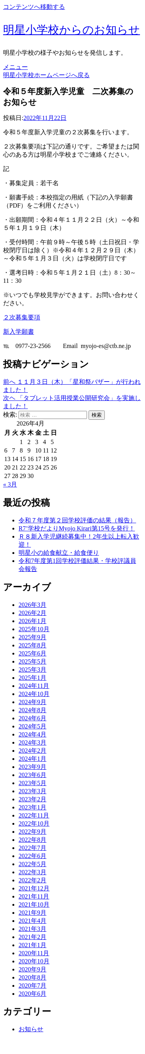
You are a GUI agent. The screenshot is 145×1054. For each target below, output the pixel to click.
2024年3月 (32, 742)
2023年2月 (32, 799)
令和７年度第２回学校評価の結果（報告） (77, 520)
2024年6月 (32, 718)
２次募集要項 (21, 317)
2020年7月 (32, 985)
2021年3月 (32, 929)
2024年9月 (32, 702)
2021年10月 (34, 904)
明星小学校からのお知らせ (71, 30)
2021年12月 (34, 888)
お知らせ (31, 1029)
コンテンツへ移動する (34, 6)
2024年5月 (32, 726)
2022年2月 (32, 880)
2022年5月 (32, 864)
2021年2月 (32, 937)
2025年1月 (32, 677)
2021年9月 (32, 912)
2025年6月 (32, 653)
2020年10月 (34, 961)
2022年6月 (32, 856)
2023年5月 (32, 783)
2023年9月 (32, 766)
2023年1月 (32, 807)
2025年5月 (32, 661)
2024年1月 (32, 758)
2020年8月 (32, 977)
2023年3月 (32, 791)
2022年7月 (32, 848)
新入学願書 (18, 331)
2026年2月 (32, 613)
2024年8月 (32, 710)
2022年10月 (34, 823)
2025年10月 (34, 629)
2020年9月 (32, 969)
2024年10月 (34, 694)
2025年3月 (32, 669)
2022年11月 (34, 815)
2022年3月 (32, 872)
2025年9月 (32, 637)
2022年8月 (32, 839)
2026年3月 (32, 604)
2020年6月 (32, 993)
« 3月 (10, 484)
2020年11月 (34, 953)
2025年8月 (32, 645)
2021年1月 (32, 945)
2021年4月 (32, 920)
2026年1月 (32, 621)
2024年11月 (34, 685)
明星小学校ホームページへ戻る (46, 75)
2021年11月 (34, 896)
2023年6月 (32, 775)
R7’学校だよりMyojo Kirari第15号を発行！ (77, 528)
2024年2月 (32, 750)
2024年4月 (32, 734)
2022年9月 (32, 831)
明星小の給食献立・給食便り (59, 552)
